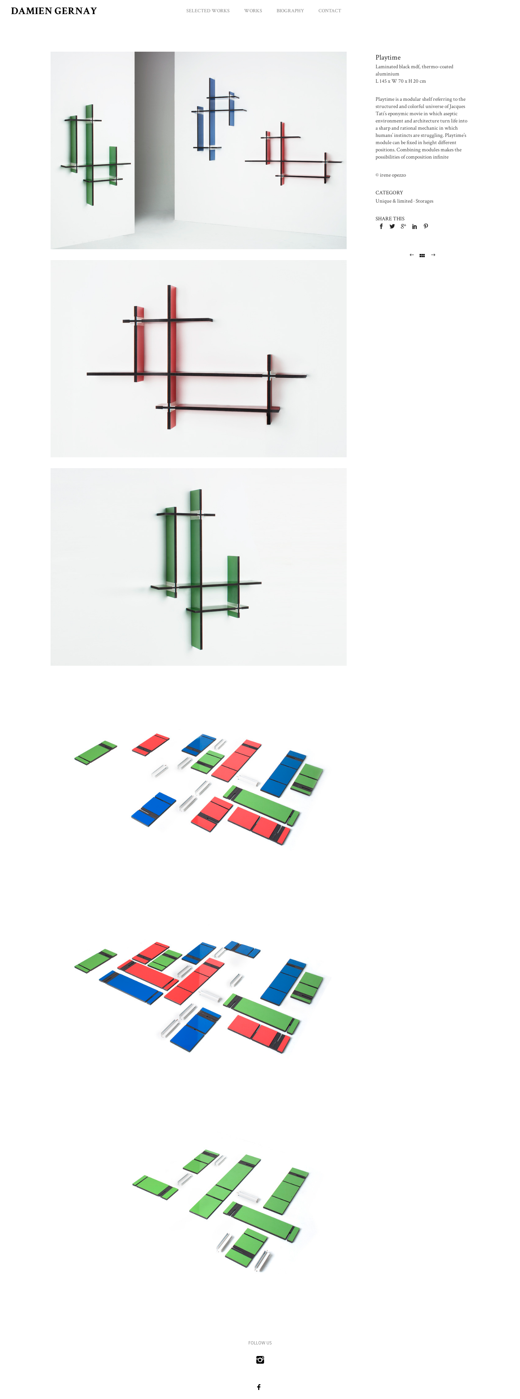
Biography (290, 11)
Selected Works (208, 11)
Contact (329, 11)
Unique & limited (394, 201)
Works (253, 11)
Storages (424, 201)
